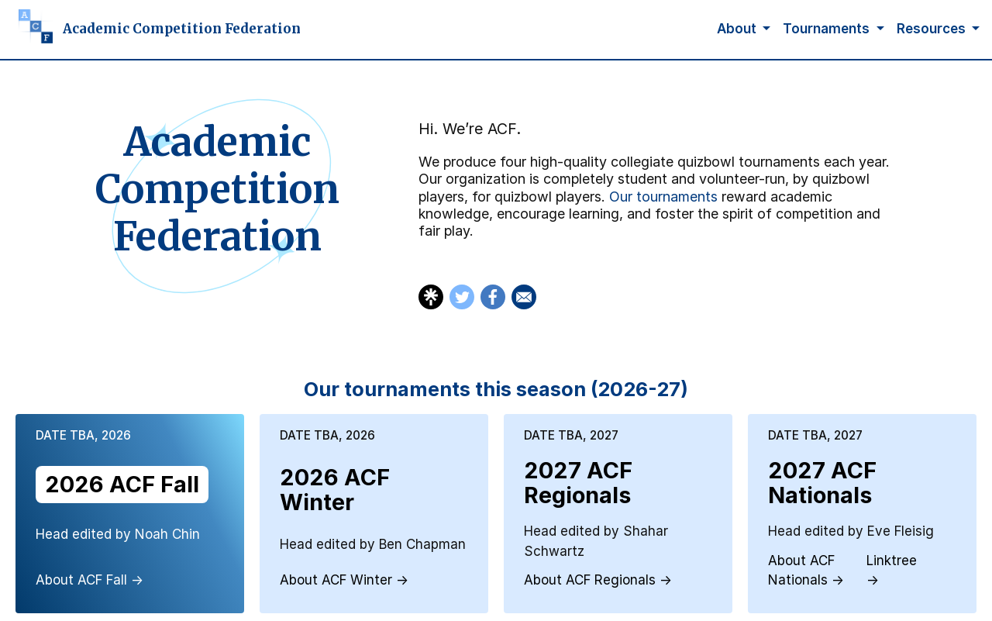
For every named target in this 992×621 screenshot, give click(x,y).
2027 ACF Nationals (822, 483)
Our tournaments (663, 196)
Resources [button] (933, 28)
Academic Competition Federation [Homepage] (182, 28)
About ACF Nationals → (806, 570)
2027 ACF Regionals (578, 483)
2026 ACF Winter (335, 490)
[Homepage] (29, 29)
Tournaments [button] (828, 28)
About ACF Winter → (344, 580)
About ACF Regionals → (598, 580)
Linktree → (891, 570)
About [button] (738, 28)
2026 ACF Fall (122, 484)
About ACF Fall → (89, 580)
